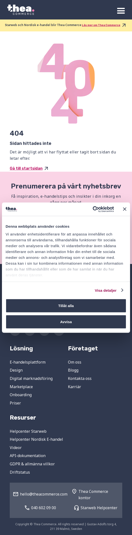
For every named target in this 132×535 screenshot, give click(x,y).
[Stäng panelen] (124, 209)
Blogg (73, 370)
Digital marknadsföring (31, 378)
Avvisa (66, 321)
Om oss (74, 362)
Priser (15, 403)
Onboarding (21, 394)
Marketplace (21, 386)
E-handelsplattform (28, 362)
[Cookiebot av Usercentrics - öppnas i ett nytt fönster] (92, 209)
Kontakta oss (80, 378)
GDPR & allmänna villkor (32, 464)
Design (16, 370)
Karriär (74, 386)
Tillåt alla (66, 306)
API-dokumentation (28, 455)
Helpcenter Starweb (28, 431)
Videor (16, 447)
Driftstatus (20, 472)
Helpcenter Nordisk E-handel (36, 439)
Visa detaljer (105, 290)
